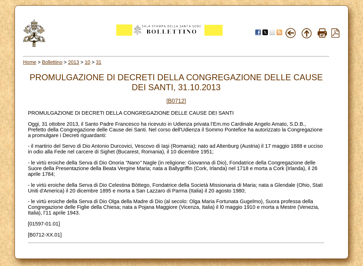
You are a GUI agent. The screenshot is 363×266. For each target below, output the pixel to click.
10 (87, 62)
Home (29, 62)
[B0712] (176, 101)
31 (99, 62)
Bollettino (52, 62)
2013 (73, 62)
